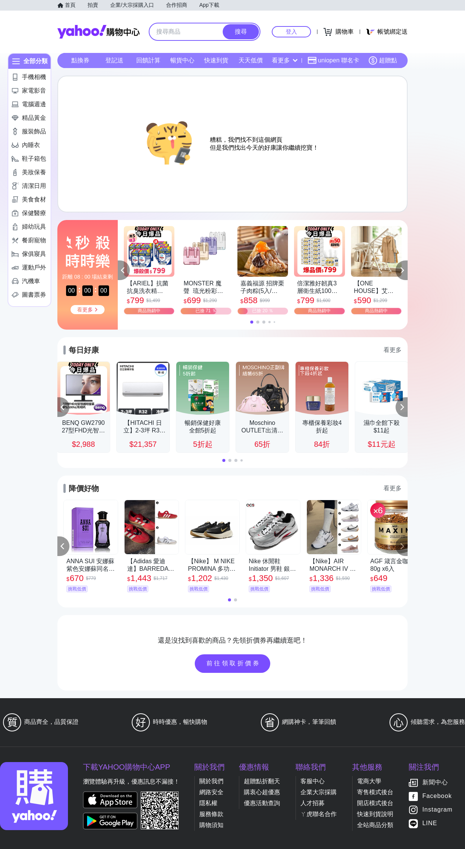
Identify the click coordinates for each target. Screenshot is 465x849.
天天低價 (251, 60)
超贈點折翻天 (262, 781)
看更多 (284, 60)
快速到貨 (216, 60)
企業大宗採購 (318, 792)
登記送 (114, 60)
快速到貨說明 (375, 814)
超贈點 (382, 60)
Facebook (437, 796)
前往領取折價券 (233, 663)
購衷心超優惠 (262, 792)
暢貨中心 (182, 60)
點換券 (80, 60)
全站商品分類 (375, 825)
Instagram (437, 810)
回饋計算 (148, 60)
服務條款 (211, 814)
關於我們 (211, 781)
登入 (291, 31)
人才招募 (312, 803)
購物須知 (211, 825)
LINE (429, 823)
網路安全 (211, 792)
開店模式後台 (375, 803)
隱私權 (208, 803)
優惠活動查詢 (262, 803)
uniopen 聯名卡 (333, 60)
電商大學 (369, 781)
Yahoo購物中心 (98, 32)
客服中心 (312, 781)
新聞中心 (435, 782)
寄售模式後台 (375, 792)
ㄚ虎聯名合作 (318, 814)
